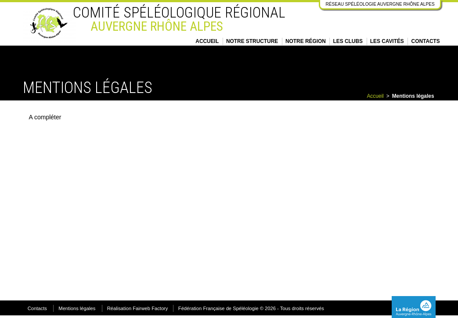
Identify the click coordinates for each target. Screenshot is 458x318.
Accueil (207, 41)
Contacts (425, 41)
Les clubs (348, 41)
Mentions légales (76, 308)
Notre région (305, 41)
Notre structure (252, 41)
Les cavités (387, 41)
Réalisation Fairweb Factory (137, 308)
